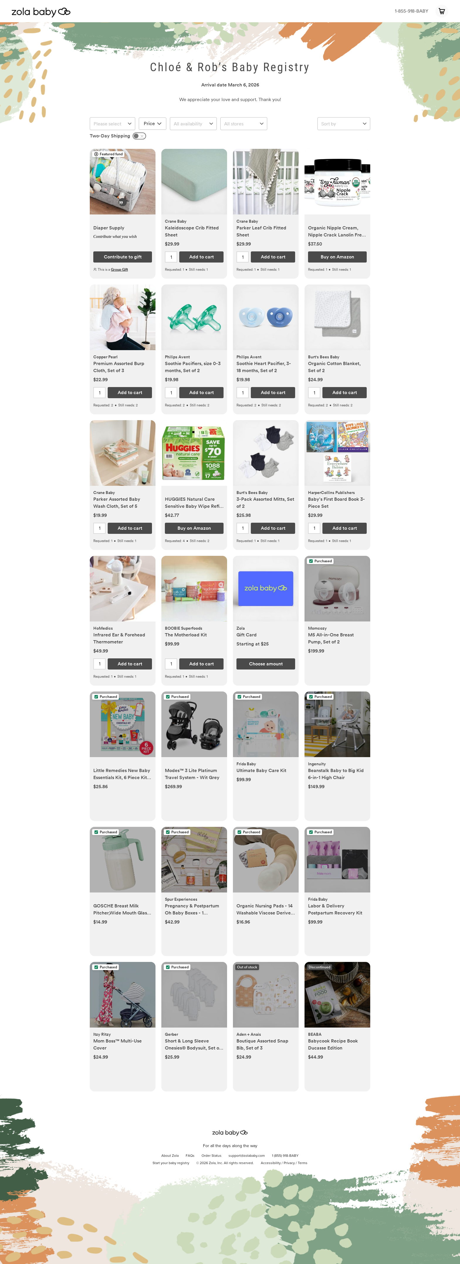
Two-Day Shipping (110, 136)
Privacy (289, 1163)
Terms (302, 1163)
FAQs (190, 1156)
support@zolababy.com (247, 1156)
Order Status (211, 1156)
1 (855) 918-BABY (285, 1156)
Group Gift (119, 270)
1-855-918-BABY (411, 11)
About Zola (170, 1156)
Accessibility (271, 1163)
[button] (122, 184)
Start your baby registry (171, 1163)
